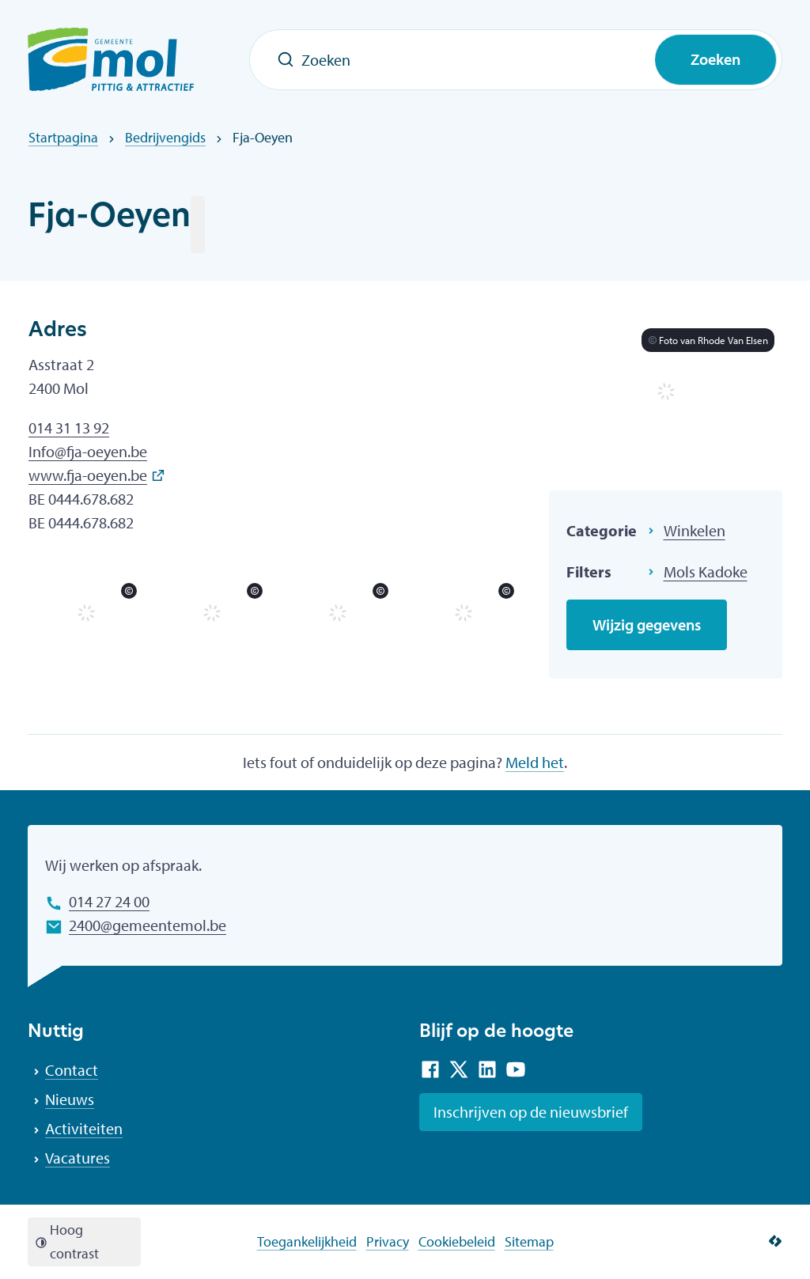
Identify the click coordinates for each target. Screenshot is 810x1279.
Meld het (534, 762)
